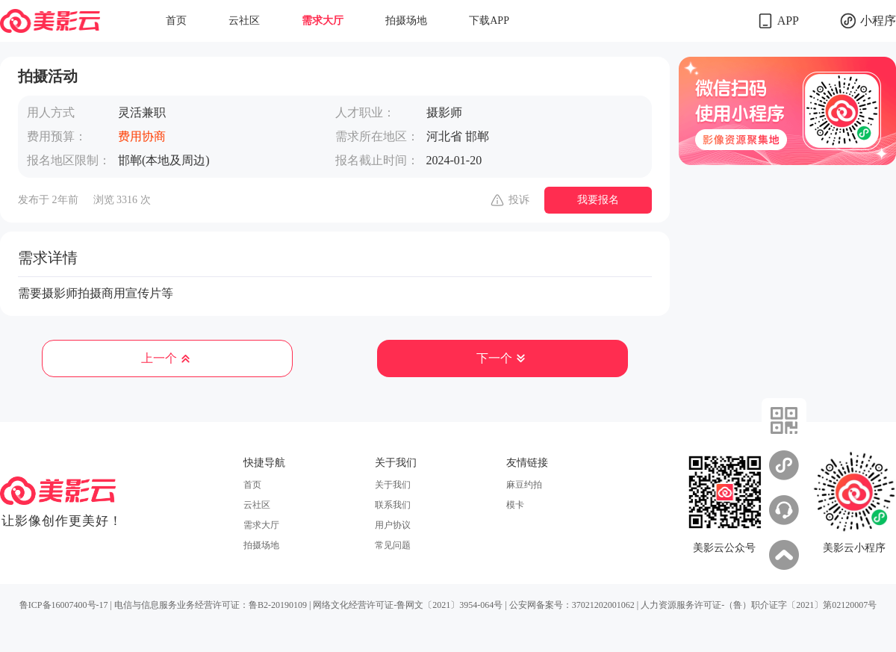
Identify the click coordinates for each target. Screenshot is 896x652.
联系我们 (393, 505)
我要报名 (598, 199)
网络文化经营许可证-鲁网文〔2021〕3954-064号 (408, 605)
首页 (176, 20)
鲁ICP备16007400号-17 (63, 605)
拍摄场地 (406, 20)
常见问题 (393, 545)
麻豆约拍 (524, 484)
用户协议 (393, 525)
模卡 (515, 505)
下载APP (489, 20)
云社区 (244, 20)
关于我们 (393, 484)
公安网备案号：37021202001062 (572, 605)
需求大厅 (322, 20)
